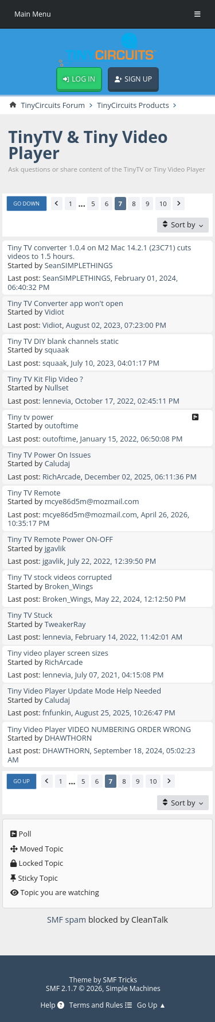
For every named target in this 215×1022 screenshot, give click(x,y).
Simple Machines (133, 988)
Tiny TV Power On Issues (49, 455)
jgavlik (55, 548)
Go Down (26, 203)
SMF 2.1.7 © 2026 (74, 988)
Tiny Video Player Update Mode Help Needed (84, 691)
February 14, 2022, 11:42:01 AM (129, 637)
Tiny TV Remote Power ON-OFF (60, 539)
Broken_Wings (69, 586)
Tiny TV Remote (33, 492)
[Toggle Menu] (197, 14)
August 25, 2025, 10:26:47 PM (125, 712)
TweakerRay (65, 624)
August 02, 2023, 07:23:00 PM (116, 325)
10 (163, 203)
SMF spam (66, 919)
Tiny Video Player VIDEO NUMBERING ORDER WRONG (99, 729)
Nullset (57, 387)
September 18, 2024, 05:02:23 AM (101, 754)
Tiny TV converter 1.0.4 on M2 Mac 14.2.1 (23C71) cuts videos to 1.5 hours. (99, 251)
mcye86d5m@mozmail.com (92, 501)
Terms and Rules (100, 1005)
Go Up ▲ (151, 1005)
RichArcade (61, 476)
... (82, 203)
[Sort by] (183, 225)
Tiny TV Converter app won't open (65, 303)
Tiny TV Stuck (29, 615)
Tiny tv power (30, 417)
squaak (57, 349)
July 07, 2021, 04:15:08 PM (119, 674)
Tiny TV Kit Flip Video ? (45, 379)
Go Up (21, 781)
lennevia (56, 401)
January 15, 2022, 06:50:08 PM (131, 438)
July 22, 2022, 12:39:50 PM (111, 561)
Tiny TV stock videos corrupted (59, 577)
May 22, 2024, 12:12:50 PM (140, 599)
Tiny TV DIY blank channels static (63, 341)
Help (52, 1005)
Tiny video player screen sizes (57, 653)
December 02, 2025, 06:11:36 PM (140, 476)
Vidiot (54, 312)
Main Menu (32, 14)
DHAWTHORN (68, 738)
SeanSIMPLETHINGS (79, 265)
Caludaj (57, 463)
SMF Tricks (120, 980)
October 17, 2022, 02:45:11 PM (127, 401)
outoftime (62, 425)
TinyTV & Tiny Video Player (88, 145)
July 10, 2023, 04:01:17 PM (115, 363)
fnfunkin (56, 712)
